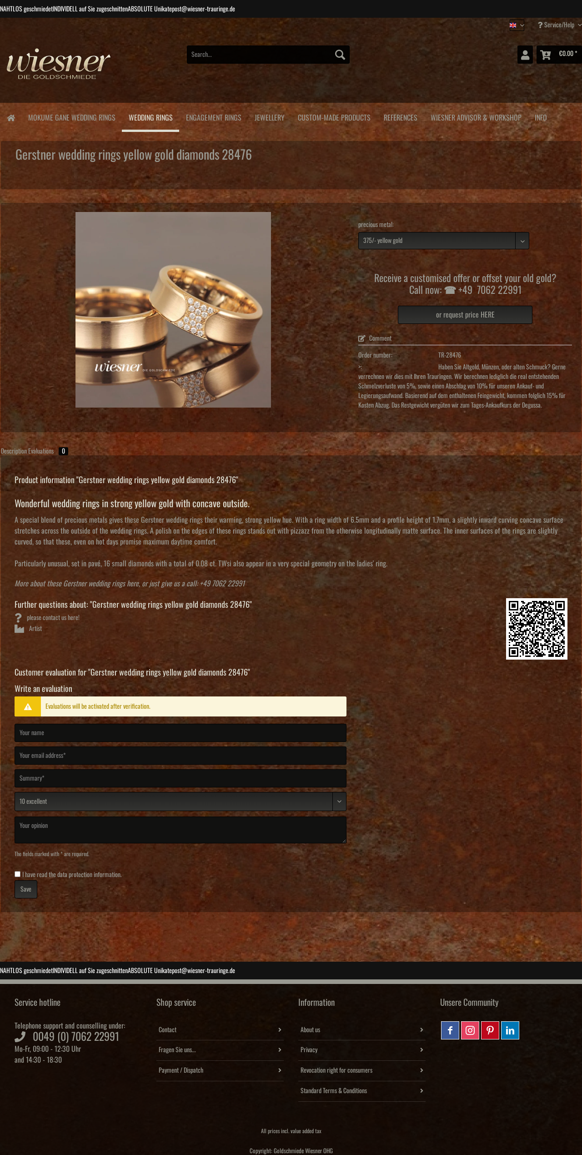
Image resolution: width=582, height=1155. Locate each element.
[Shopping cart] (559, 54)
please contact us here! (47, 618)
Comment (374, 338)
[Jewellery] (269, 116)
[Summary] (180, 778)
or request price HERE (465, 314)
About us (310, 1030)
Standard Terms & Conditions (334, 1091)
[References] (400, 116)
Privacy (309, 1050)
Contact (167, 1030)
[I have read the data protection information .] (17, 874)
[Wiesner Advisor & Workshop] (476, 116)
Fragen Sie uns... (177, 1050)
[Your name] (180, 733)
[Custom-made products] (334, 116)
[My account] (525, 54)
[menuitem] (268, 59)
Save (25, 889)
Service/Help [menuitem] (557, 24)
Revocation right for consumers (336, 1070)
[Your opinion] (180, 830)
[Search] (340, 54)
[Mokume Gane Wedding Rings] (71, 116)
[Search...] (268, 54)
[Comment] (180, 801)
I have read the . (72, 875)
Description (14, 451)
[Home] (10, 117)
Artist (28, 628)
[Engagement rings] (213, 116)
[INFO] (540, 116)
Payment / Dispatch (181, 1070)
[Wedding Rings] (150, 117)
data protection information (88, 875)
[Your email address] (180, 755)
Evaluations (48, 451)
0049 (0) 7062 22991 (76, 1036)
